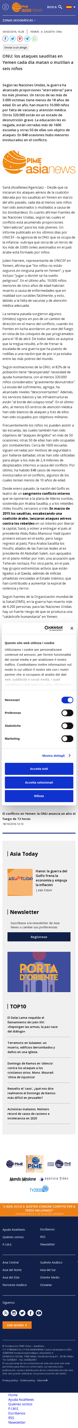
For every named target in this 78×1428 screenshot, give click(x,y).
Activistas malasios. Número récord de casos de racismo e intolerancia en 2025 (28, 1113)
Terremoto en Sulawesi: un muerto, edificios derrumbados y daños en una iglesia (31, 1047)
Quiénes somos (13, 1237)
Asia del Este (11, 1277)
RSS (42, 1237)
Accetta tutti (39, 768)
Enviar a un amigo (16, 47)
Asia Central (10, 1262)
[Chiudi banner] (71, 628)
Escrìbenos (47, 1229)
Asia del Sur (48, 1270)
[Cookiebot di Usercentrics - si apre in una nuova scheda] (46, 628)
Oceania (46, 1285)
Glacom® (42, 1380)
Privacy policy (10, 1380)
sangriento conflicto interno (46, 493)
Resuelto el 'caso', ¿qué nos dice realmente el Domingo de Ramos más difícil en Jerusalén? (31, 1093)
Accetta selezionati (39, 782)
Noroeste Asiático (14, 1285)
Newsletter (47, 1244)
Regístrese (39, 937)
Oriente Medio (49, 1277)
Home (13, 1395)
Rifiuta (39, 796)
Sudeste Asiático (51, 1262)
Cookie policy (27, 1380)
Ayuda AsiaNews (13, 1229)
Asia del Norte (12, 1270)
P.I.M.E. (7, 1244)
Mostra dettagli (53, 755)
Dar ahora (17, 1325)
